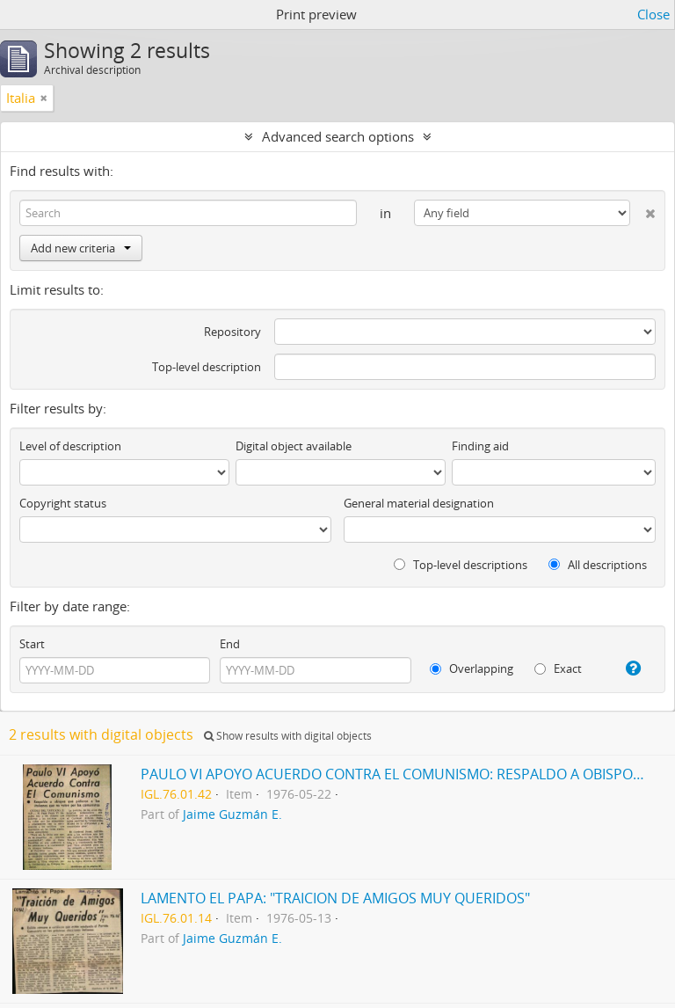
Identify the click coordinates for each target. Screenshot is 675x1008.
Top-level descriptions (460, 565)
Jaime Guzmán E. (232, 814)
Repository (232, 332)
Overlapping (471, 668)
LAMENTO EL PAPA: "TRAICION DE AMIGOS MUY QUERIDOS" (335, 898)
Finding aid (480, 446)
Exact (558, 668)
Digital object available (294, 446)
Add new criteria (81, 248)
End (230, 644)
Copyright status (62, 503)
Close (653, 14)
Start (32, 644)
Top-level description (206, 367)
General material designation (419, 503)
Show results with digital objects (288, 735)
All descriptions (597, 565)
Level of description (70, 446)
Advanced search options (338, 136)
